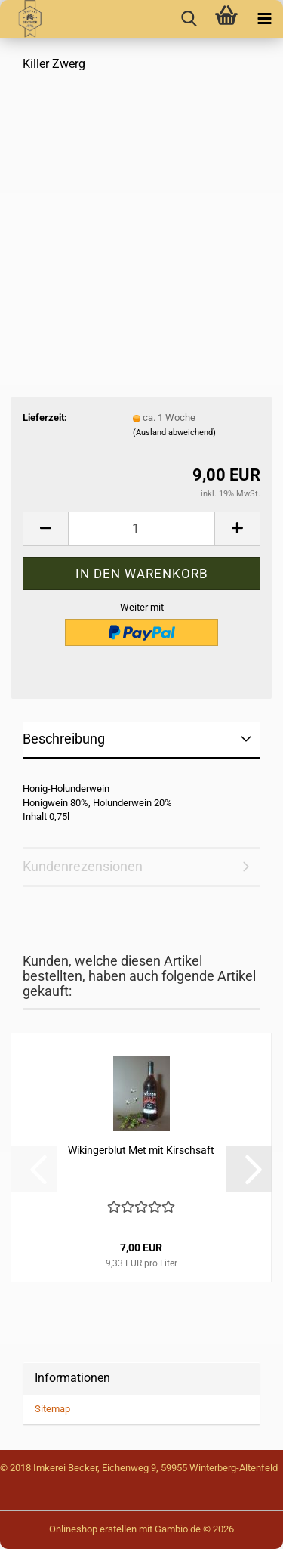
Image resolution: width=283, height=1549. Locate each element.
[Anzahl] (141, 529)
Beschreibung (64, 739)
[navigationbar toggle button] (264, 19)
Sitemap (52, 1409)
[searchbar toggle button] (189, 19)
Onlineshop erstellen (93, 1529)
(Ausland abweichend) (174, 432)
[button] (45, 529)
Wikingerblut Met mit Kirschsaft (141, 1150)
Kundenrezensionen (83, 866)
